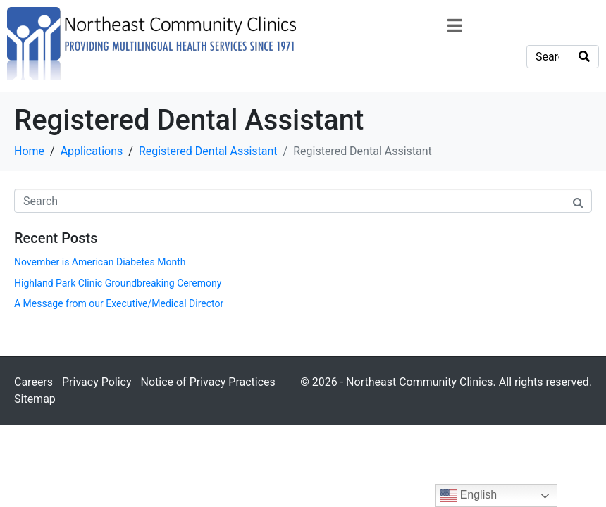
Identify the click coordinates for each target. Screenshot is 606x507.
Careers (33, 382)
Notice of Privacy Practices (207, 382)
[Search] (584, 57)
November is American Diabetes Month (99, 262)
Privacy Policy (97, 382)
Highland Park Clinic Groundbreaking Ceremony (117, 283)
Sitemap (35, 399)
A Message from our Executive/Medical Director (118, 303)
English (468, 495)
